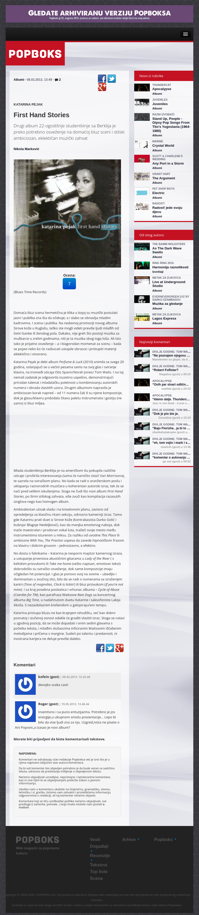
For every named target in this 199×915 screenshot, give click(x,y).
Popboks (165, 839)
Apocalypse (161, 89)
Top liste (99, 871)
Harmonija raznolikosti (170, 267)
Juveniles (160, 104)
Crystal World (163, 145)
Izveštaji (158, 271)
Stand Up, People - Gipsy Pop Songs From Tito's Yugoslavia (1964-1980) (171, 125)
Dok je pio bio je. (166, 414)
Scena (96, 878)
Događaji (99, 848)
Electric (158, 193)
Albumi (19, 80)
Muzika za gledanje (167, 304)
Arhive (130, 839)
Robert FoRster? (166, 370)
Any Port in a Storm (168, 163)
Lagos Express (164, 318)
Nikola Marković (26, 149)
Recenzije (100, 857)
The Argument (163, 178)
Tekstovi (98, 864)
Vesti (95, 839)
